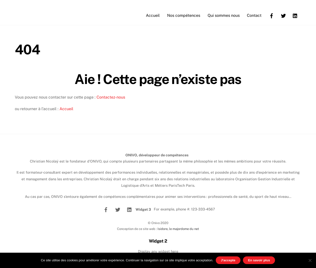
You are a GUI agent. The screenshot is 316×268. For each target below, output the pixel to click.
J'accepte (228, 260)
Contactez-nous (111, 97)
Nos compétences (183, 15)
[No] (309, 260)
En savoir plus (259, 260)
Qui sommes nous (224, 15)
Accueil (153, 15)
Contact (254, 15)
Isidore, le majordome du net (178, 229)
